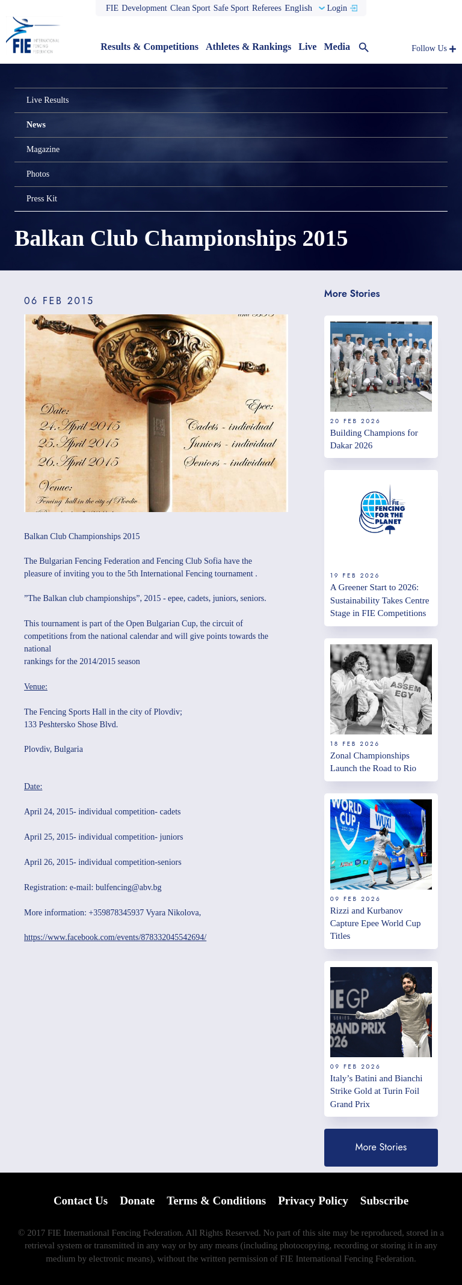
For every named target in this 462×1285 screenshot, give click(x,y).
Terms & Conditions (216, 1200)
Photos (37, 174)
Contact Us (81, 1200)
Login (336, 8)
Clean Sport (190, 8)
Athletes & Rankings (248, 46)
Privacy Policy (313, 1200)
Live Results (47, 100)
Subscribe (384, 1200)
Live (307, 46)
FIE (112, 8)
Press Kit (41, 198)
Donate (137, 1200)
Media (337, 46)
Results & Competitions (149, 46)
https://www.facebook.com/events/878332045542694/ (115, 937)
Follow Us (429, 48)
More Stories (381, 1147)
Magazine (43, 149)
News (36, 124)
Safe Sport (231, 8)
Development (144, 8)
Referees (267, 8)
